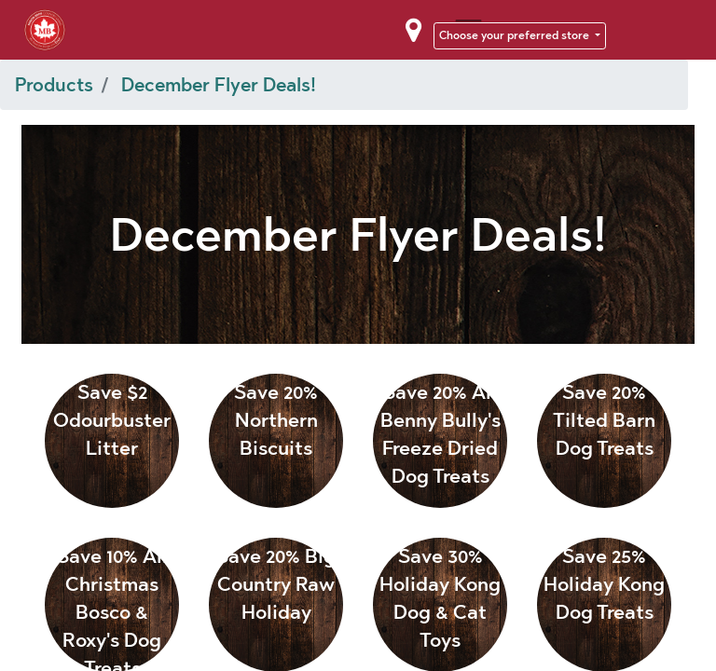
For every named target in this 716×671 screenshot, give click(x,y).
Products (54, 85)
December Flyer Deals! (218, 85)
